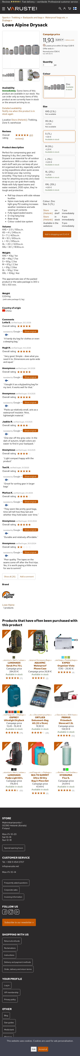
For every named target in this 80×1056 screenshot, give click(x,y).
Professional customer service (63, 1)
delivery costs (70, 40)
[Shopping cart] (69, 8)
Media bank (9, 1029)
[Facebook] (4, 912)
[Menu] (3, 8)
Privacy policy (10, 999)
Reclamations (10, 948)
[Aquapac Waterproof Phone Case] (40, 656)
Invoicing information (13, 897)
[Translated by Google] (11, 331)
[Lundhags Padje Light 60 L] (14, 769)
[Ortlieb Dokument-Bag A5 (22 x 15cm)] (40, 712)
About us (8, 1036)
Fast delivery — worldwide (34, 1)
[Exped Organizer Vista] (66, 656)
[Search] (60, 9)
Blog (6, 1015)
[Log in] (64, 8)
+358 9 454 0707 (15, 862)
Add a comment (27, 576)
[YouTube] (16, 912)
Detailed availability (12, 108)
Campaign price (51, 34)
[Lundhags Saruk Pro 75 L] (14, 656)
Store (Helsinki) (48, 212)
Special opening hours (13, 848)
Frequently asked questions (15, 882)
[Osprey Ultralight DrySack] (14, 712)
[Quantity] (48, 64)
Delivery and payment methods (17, 962)
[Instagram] (10, 912)
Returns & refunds (12, 941)
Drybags (7, 20)
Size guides (9, 1022)
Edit (33, 1049)
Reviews (11, 1)
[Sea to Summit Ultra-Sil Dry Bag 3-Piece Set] (40, 769)
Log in (7, 985)
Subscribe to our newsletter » (19, 922)
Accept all (43, 1049)
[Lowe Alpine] (8, 601)
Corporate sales (11, 889)
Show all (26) (10, 576)
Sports (6, 17)
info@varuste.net (10, 866)
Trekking (16, 17)
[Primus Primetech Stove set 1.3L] (66, 712)
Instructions (9, 955)
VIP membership (11, 992)
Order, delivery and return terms (18, 969)
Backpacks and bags (33, 17)
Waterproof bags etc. (56, 17)
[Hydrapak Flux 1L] (66, 769)
